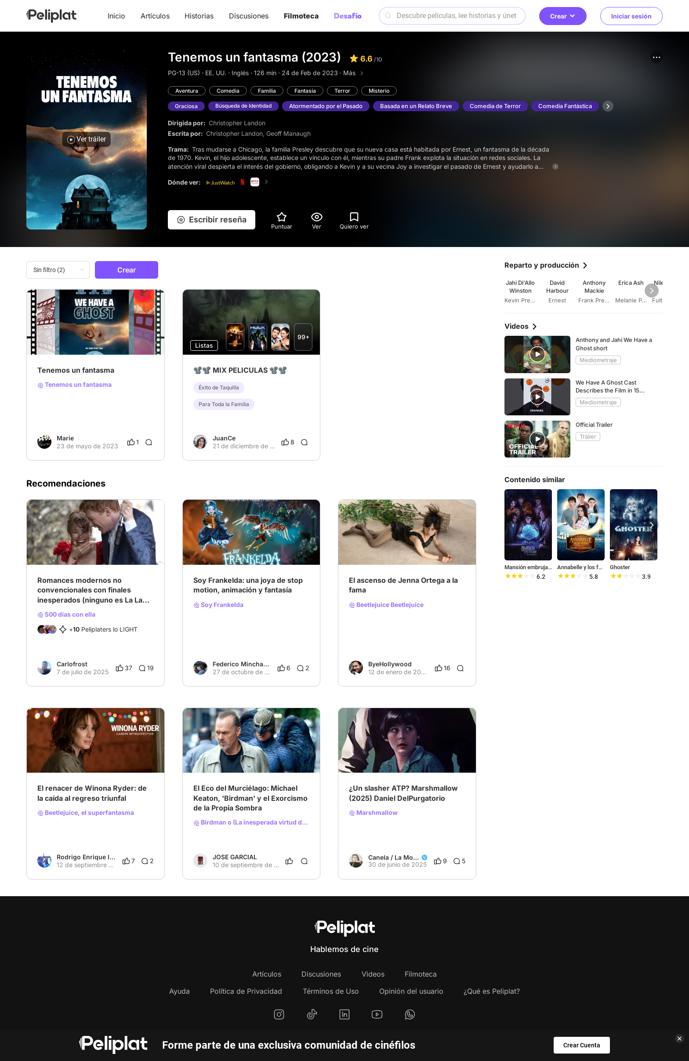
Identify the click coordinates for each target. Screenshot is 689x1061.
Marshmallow (373, 812)
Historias (199, 15)
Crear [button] (563, 16)
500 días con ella (66, 614)
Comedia (230, 90)
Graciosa (187, 106)
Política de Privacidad (246, 991)
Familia (270, 90)
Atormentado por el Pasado (333, 106)
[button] (656, 57)
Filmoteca (301, 15)
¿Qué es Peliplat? (492, 991)
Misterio (385, 90)
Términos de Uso (331, 991)
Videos (373, 973)
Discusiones (248, 15)
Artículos (155, 15)
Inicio (116, 15)
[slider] (519, 576)
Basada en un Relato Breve (424, 106)
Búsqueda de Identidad (248, 106)
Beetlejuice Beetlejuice (386, 604)
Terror (347, 90)
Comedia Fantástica (573, 106)
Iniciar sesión (631, 16)
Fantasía (309, 90)
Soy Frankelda (218, 604)
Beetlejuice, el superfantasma (85, 812)
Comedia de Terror (503, 106)
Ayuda (179, 991)
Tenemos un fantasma (74, 384)
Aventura (187, 90)
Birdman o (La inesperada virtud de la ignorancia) (251, 822)
